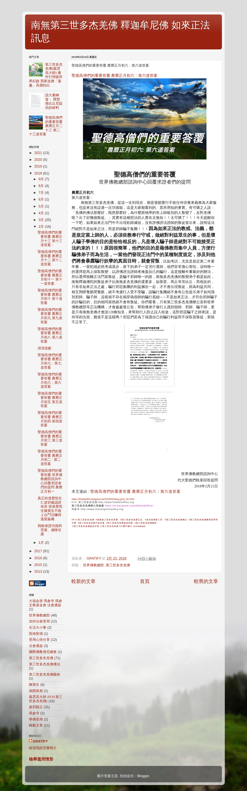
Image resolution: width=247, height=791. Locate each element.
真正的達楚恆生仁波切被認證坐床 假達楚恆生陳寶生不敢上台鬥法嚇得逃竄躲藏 (50, 508)
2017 (38, 551)
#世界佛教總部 (139, 526)
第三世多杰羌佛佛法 (44, 664)
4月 (41, 213)
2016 (38, 558)
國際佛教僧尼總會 (43, 652)
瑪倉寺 (76, 509)
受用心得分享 (39, 640)
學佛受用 (36, 719)
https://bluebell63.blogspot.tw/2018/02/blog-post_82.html (103, 499)
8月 (41, 186)
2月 (41, 227)
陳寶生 (34, 685)
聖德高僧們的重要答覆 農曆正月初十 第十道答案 (50, 296)
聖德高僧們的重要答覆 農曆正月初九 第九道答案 (50, 316)
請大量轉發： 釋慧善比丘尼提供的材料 (54, 101)
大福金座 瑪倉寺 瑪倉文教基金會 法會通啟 (45, 603)
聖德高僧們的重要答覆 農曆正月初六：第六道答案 (115, 75)
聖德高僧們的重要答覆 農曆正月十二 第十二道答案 (50, 258)
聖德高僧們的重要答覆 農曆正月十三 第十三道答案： (50, 238)
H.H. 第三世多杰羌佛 (84, 502)
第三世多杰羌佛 (118, 565)
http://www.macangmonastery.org (102, 509)
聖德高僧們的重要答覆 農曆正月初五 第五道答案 (50, 399)
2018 (38, 173)
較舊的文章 (206, 581)
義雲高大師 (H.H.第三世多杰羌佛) (45, 699)
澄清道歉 (45, 348)
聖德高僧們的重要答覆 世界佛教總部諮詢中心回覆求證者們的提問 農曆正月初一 (50, 481)
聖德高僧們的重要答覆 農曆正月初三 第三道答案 (50, 438)
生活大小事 (37, 627)
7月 (41, 193)
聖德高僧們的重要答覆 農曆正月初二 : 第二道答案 (50, 457)
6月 (41, 199)
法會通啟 (36, 646)
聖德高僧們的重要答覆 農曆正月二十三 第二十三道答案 (46, 126)
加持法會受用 (39, 621)
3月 (41, 220)
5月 (41, 206)
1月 (41, 543)
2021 (38, 153)
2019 (38, 166)
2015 (38, 565)
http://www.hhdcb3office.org (116, 502)
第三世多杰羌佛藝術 (44, 674)
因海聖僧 (36, 634)
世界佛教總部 (93, 565)
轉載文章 (36, 725)
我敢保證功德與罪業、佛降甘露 (50, 530)
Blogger (143, 776)
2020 (38, 160)
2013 (38, 571)
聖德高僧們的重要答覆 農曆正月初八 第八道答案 (50, 335)
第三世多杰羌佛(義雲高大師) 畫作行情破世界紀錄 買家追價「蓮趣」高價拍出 (46, 75)
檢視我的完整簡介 (43, 748)
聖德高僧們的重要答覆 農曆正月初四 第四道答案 (50, 419)
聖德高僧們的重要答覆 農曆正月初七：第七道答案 (50, 361)
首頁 (145, 581)
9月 (41, 179)
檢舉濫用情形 (41, 759)
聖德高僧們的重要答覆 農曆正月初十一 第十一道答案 (50, 277)
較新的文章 (83, 581)
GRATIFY (40, 741)
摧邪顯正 (36, 707)
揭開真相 (36, 691)
